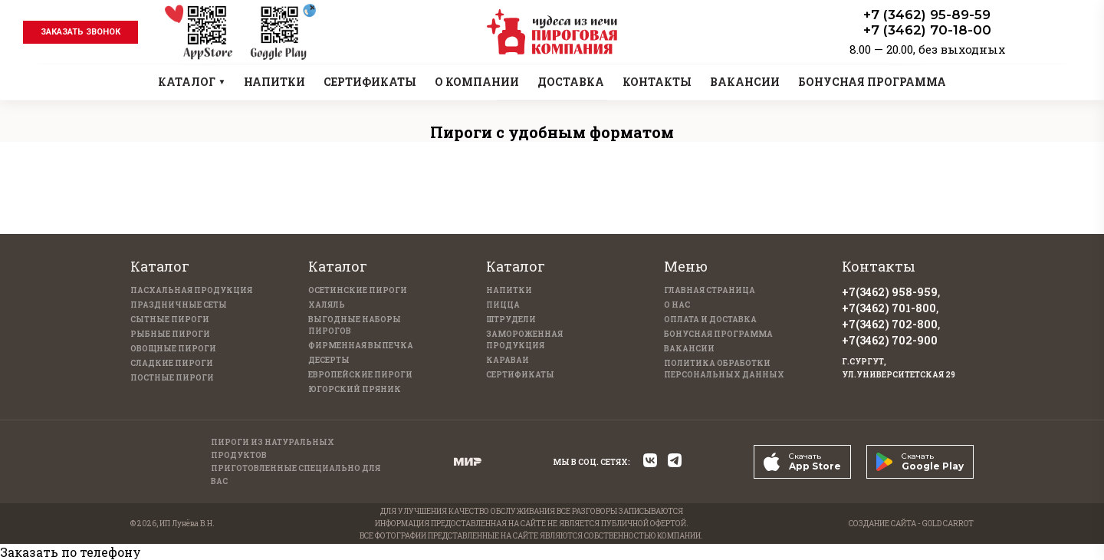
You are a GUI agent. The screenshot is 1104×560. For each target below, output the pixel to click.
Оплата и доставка (710, 319)
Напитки (509, 290)
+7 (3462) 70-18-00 (927, 30)
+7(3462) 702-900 (890, 340)
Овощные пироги (173, 349)
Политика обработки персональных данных (724, 369)
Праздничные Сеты (178, 305)
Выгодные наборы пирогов (354, 325)
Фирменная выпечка (360, 346)
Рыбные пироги (170, 334)
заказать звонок (80, 32)
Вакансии (689, 349)
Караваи (507, 360)
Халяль (326, 305)
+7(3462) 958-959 (890, 292)
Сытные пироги (169, 319)
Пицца (503, 305)
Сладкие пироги (171, 363)
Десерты (329, 360)
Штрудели (511, 319)
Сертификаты (520, 375)
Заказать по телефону (70, 552)
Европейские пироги (360, 375)
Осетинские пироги (357, 290)
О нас (677, 305)
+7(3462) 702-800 (890, 324)
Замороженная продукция (524, 340)
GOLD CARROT (948, 524)
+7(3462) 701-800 (889, 308)
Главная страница (709, 290)
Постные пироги (172, 378)
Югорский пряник (354, 389)
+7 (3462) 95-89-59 (927, 14)
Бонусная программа (718, 334)
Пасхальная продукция (191, 290)
